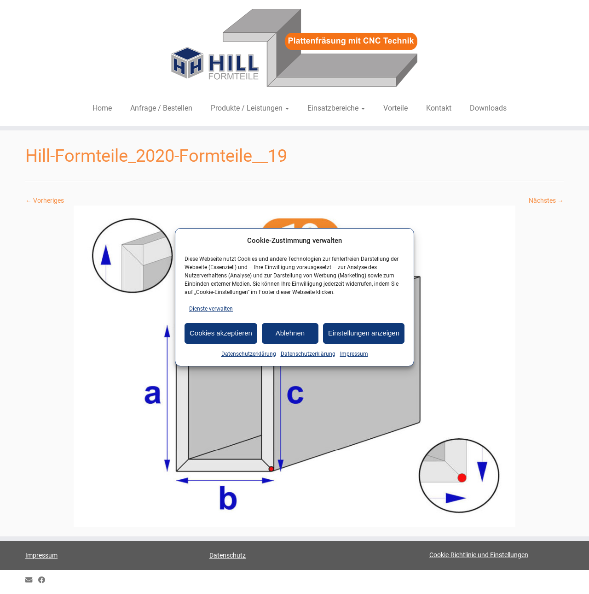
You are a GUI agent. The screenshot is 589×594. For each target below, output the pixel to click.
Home (102, 108)
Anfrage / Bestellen (161, 108)
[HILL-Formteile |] (294, 49)
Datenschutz (227, 555)
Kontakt (438, 108)
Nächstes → (546, 200)
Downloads (488, 108)
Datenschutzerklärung (248, 354)
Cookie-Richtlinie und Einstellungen (478, 555)
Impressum (354, 354)
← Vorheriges (44, 200)
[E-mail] (31, 580)
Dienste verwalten (211, 309)
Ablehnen (290, 333)
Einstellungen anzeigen (363, 333)
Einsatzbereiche (336, 108)
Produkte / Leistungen (250, 108)
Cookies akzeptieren (221, 333)
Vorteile (395, 108)
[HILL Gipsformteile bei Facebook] (44, 580)
